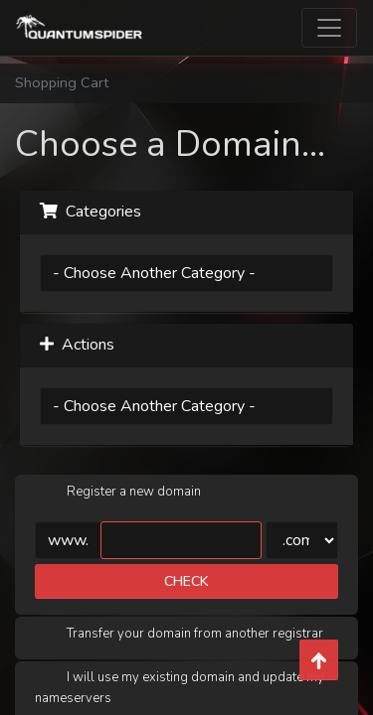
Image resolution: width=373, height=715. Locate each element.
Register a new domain (118, 492)
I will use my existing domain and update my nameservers (179, 687)
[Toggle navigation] (329, 28)
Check (186, 581)
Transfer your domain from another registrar (179, 634)
